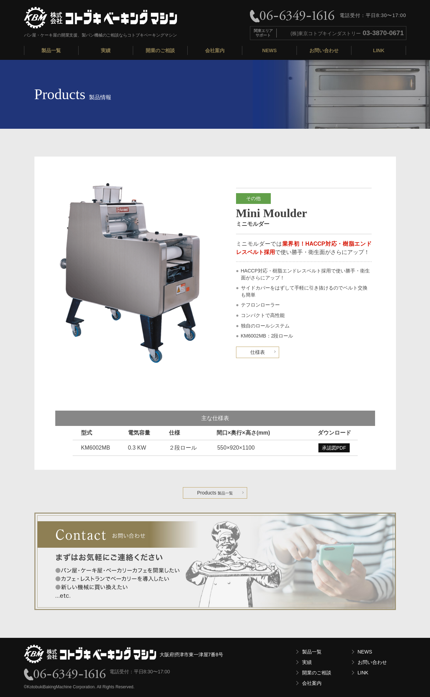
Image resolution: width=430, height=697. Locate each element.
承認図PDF (334, 448)
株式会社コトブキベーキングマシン (100, 18)
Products (215, 493)
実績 (106, 50)
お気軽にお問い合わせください (215, 561)
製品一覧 (51, 50)
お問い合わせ (324, 50)
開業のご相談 (160, 50)
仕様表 (257, 352)
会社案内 (215, 50)
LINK (378, 50)
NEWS (269, 50)
